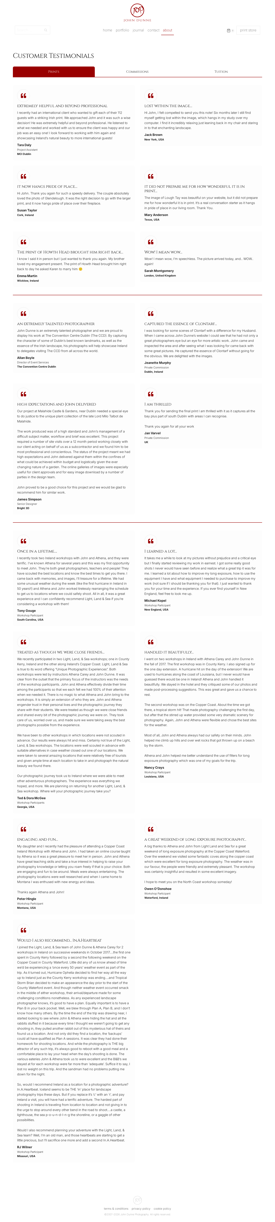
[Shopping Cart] (230, 32)
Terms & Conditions (116, 1208)
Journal (138, 30)
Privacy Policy (141, 1208)
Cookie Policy (162, 1208)
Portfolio (122, 30)
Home (107, 30)
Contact (153, 30)
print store (248, 30)
